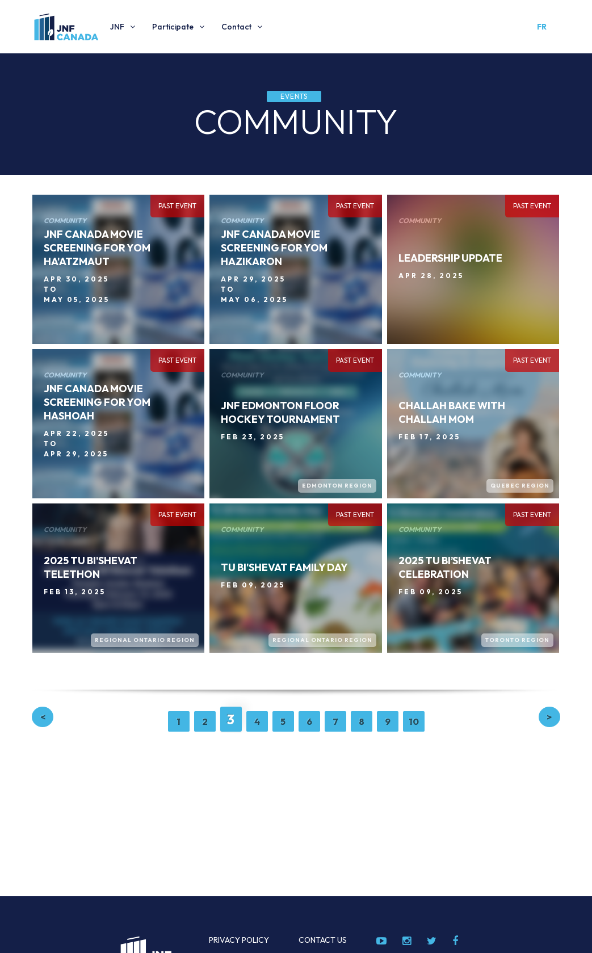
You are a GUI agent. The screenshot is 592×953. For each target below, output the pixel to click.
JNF (117, 27)
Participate (173, 27)
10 (414, 721)
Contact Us (323, 940)
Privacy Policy (239, 940)
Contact (236, 27)
